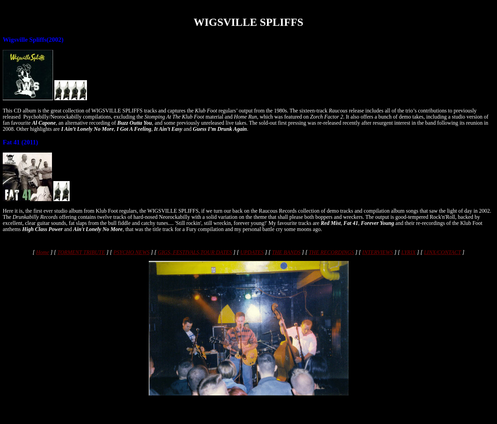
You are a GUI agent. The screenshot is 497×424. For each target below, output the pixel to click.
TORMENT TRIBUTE (81, 252)
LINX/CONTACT (442, 252)
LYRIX (408, 252)
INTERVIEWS (377, 252)
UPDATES (252, 252)
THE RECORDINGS (331, 252)
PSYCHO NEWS (131, 252)
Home (42, 252)
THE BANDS (286, 252)
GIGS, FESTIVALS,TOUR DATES (195, 252)
